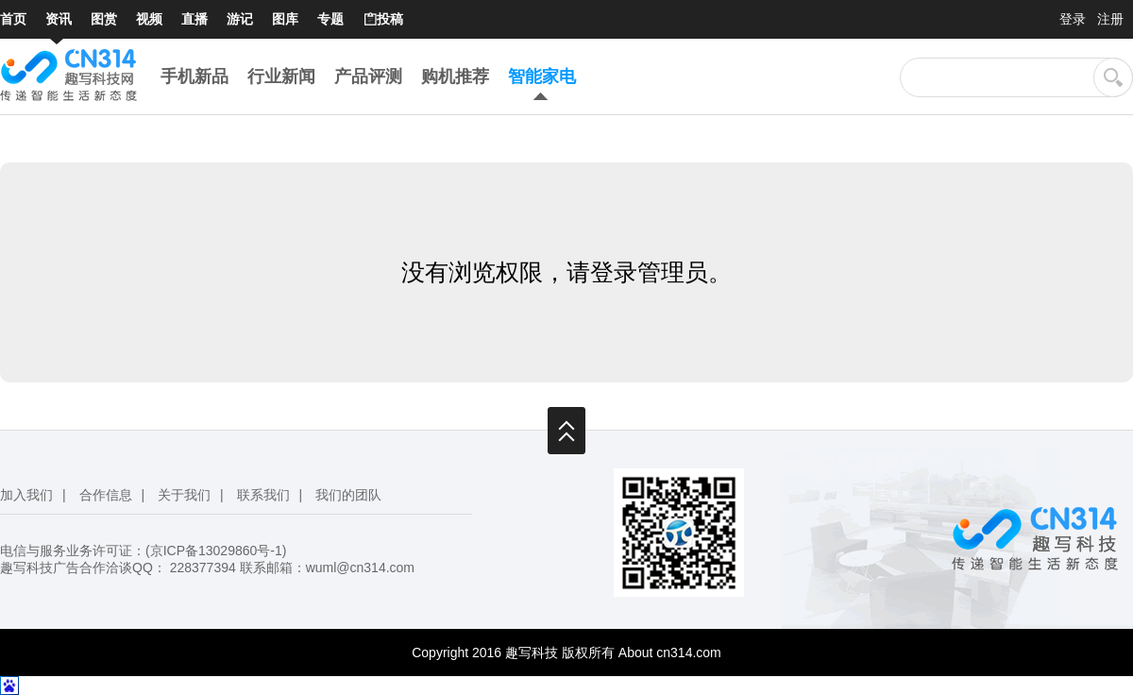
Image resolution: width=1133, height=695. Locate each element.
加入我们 (26, 494)
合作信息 (105, 494)
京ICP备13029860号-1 (216, 550)
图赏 (104, 18)
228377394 (203, 567)
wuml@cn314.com (360, 567)
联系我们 (263, 494)
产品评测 (368, 76)
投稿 (383, 20)
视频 (149, 18)
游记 (240, 18)
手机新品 (194, 76)
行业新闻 (281, 76)
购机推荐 (455, 76)
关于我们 (184, 494)
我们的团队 (348, 494)
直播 (194, 18)
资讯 (58, 18)
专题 (330, 18)
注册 (1110, 18)
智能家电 (542, 76)
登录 (1072, 18)
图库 (285, 18)
